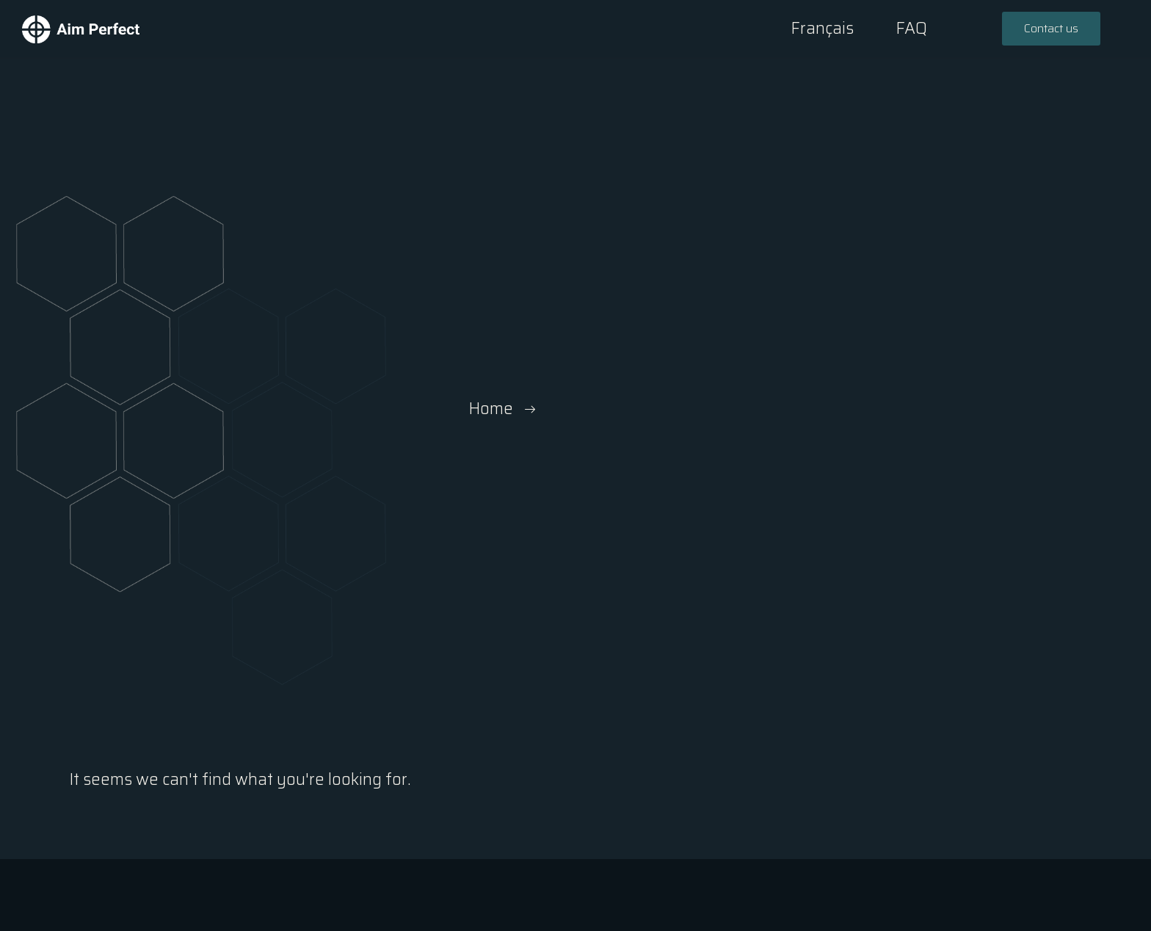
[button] (1051, 29)
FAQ (911, 28)
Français (822, 28)
